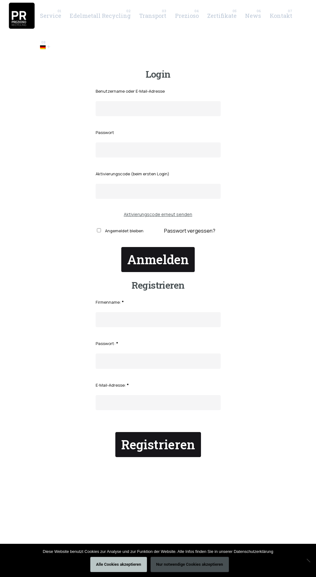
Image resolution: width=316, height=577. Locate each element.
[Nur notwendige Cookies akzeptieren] (308, 560)
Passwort (105, 132)
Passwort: (107, 343)
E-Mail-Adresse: (112, 385)
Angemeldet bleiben (120, 231)
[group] (50, 15)
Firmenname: (110, 302)
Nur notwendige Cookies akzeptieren (189, 564)
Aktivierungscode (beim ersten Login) (132, 174)
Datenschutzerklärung (253, 551)
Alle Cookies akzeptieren (118, 564)
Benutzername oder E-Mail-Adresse (130, 91)
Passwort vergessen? (189, 230)
